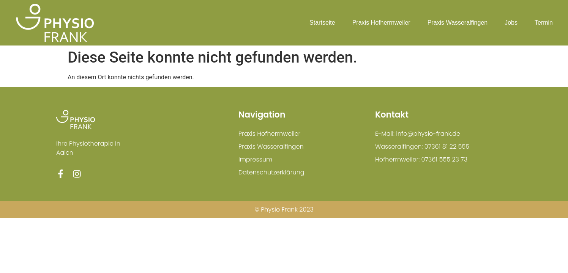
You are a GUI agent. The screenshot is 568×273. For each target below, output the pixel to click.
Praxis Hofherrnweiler (381, 22)
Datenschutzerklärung (271, 172)
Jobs (511, 22)
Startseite (322, 22)
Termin (544, 22)
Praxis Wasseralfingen (458, 22)
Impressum (255, 159)
